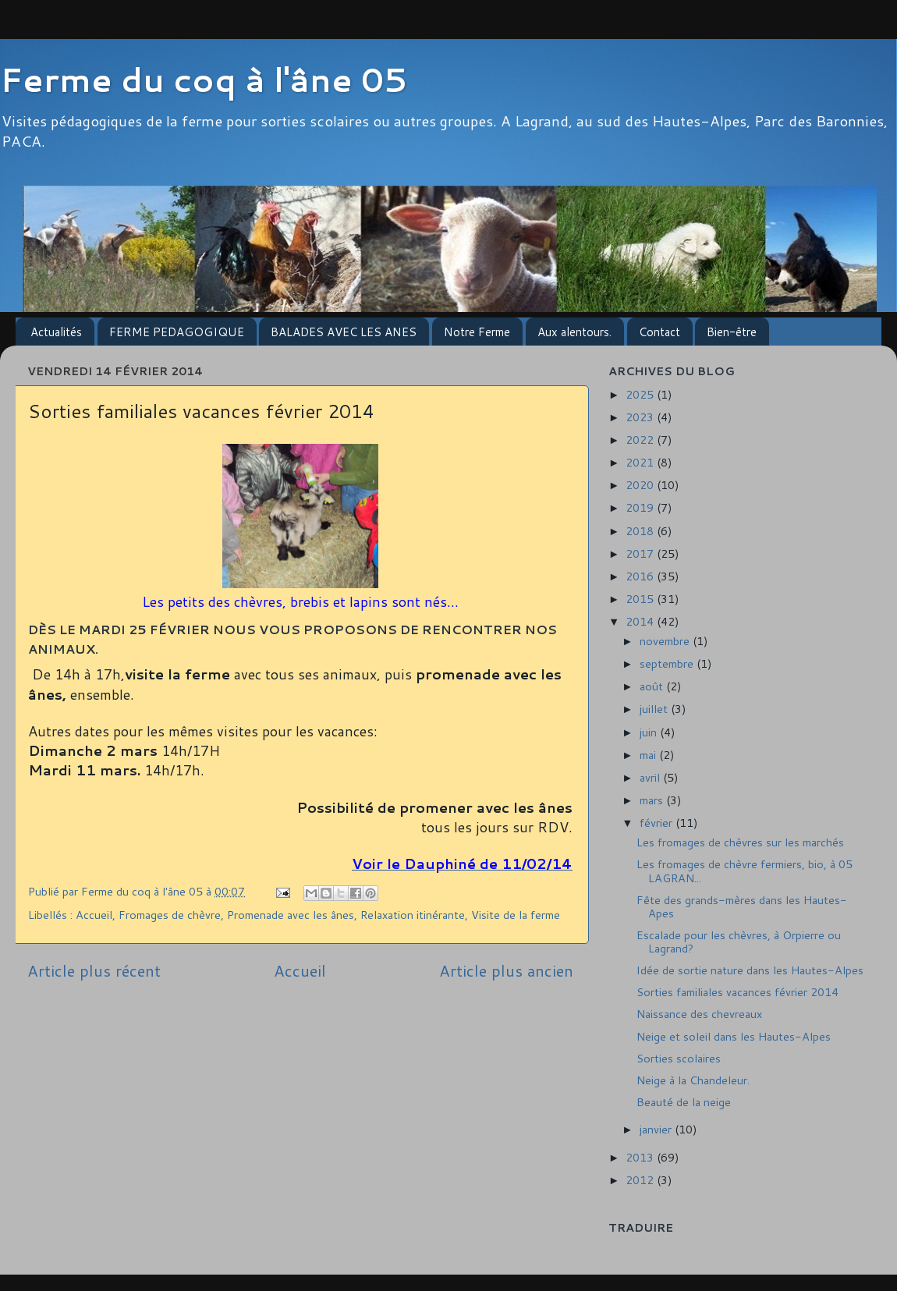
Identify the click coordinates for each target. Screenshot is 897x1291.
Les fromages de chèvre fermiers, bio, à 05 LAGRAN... (744, 870)
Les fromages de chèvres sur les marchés (740, 842)
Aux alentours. (574, 332)
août (653, 686)
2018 (641, 531)
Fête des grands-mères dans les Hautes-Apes (741, 906)
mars (653, 800)
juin (650, 732)
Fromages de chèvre (170, 914)
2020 (641, 485)
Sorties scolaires (678, 1058)
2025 (641, 394)
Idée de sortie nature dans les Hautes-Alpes (749, 970)
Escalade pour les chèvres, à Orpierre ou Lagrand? (738, 941)
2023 (641, 417)
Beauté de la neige (683, 1102)
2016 (641, 576)
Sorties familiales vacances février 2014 (737, 992)
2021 (641, 462)
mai (649, 755)
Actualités (56, 332)
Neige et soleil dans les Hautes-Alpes (733, 1036)
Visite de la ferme (515, 914)
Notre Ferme (477, 332)
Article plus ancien (506, 970)
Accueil (94, 914)
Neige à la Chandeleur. (693, 1080)
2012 (641, 1180)
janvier (657, 1129)
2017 (641, 553)
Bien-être (732, 332)
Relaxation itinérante (412, 914)
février (657, 822)
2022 (641, 439)
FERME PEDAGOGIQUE (176, 332)
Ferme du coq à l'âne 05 (203, 79)
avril (651, 777)
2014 (641, 621)
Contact (659, 332)
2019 (641, 507)
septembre (668, 663)
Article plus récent (94, 970)
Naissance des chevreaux (699, 1013)
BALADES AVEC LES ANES (344, 332)
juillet (655, 708)
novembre (666, 641)
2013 (641, 1157)
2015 (641, 599)
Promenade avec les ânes (290, 914)
